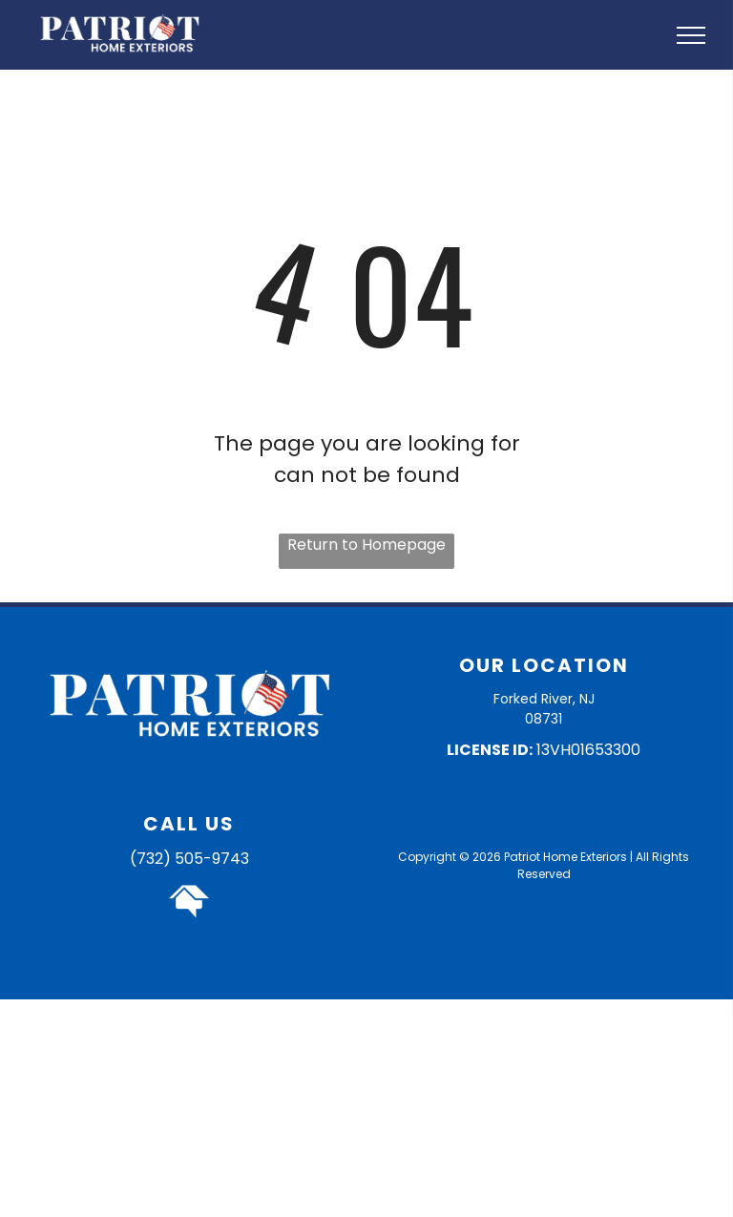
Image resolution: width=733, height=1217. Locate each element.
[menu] (691, 35)
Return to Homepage (366, 545)
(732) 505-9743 (189, 859)
